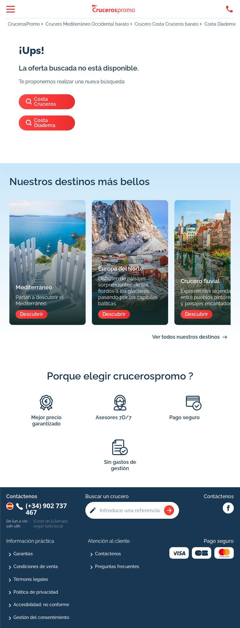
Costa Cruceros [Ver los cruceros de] (40, 101)
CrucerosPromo (24, 24)
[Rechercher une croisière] (169, 510)
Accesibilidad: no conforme (41, 604)
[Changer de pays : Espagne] (9, 506)
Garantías (23, 553)
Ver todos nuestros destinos (186, 337)
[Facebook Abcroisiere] (228, 508)
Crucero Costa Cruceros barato (166, 24)
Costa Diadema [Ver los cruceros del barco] (40, 122)
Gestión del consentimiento (41, 617)
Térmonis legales (30, 579)
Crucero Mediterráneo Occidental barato (87, 24)
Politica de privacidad (35, 592)
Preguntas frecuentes (117, 566)
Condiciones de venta (35, 566)
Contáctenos (108, 553)
